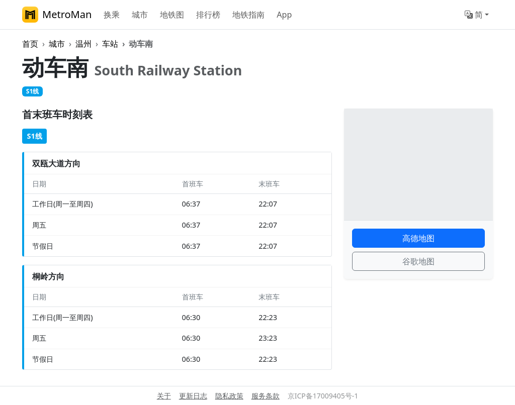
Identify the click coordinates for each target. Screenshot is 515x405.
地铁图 (172, 14)
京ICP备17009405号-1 (323, 395)
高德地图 (418, 238)
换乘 (112, 14)
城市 (140, 14)
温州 (83, 43)
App (284, 14)
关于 (164, 395)
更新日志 (193, 395)
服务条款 (265, 395)
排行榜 (208, 14)
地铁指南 (248, 14)
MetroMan (57, 15)
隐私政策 (229, 395)
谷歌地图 (418, 261)
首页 (30, 43)
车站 (110, 43)
